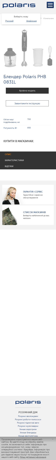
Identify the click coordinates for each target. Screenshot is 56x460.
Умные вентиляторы (28, 436)
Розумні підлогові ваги (28, 423)
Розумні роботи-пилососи (28, 419)
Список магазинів (34, 212)
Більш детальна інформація (33, 457)
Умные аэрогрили (28, 429)
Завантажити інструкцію (27, 103)
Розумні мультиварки (28, 426)
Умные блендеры (28, 432)
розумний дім (28, 412)
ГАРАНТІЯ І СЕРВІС (33, 191)
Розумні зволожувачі (28, 416)
